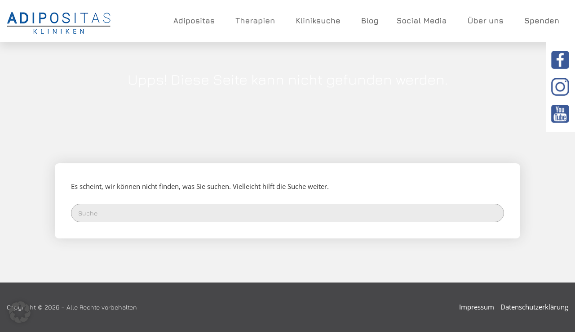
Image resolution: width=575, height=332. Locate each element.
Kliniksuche (319, 20)
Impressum (476, 306)
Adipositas (195, 20)
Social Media (422, 20)
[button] (20, 312)
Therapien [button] (256, 20)
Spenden (541, 20)
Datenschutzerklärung (534, 306)
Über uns (486, 20)
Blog (370, 20)
